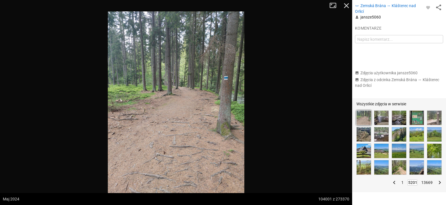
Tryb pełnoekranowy (335, 5)
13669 (427, 182)
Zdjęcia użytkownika (386, 73)
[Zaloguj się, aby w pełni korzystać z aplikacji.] (428, 7)
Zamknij (346, 5)
